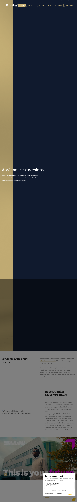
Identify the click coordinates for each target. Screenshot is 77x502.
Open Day (41, 5)
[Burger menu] (3, 5)
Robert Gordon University (48, 361)
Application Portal (71, 0)
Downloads (58, 5)
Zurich (30, 5)
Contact (49, 5)
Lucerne (22, 5)
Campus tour (69, 5)
